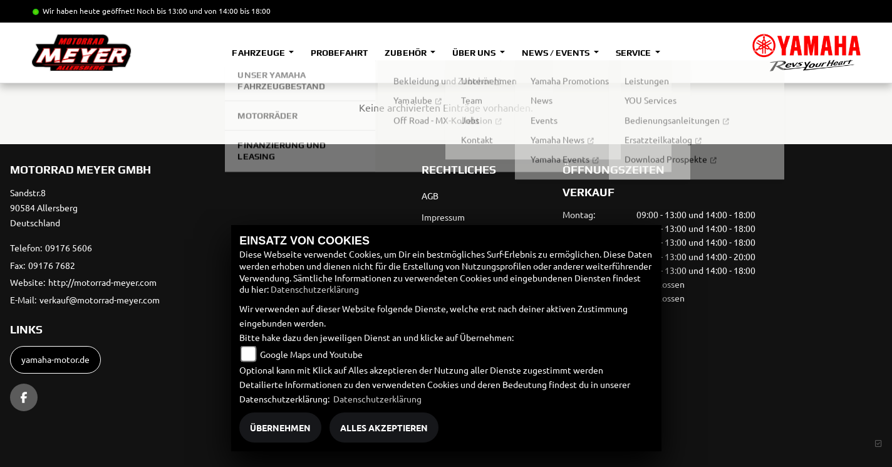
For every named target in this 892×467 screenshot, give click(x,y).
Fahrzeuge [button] (259, 53)
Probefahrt (339, 53)
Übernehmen (280, 427)
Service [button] (634, 53)
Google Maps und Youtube (311, 354)
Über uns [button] (474, 53)
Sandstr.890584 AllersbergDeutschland (44, 207)
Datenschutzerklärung (315, 289)
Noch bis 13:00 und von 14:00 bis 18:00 (204, 11)
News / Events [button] (556, 53)
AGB (430, 195)
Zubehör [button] (406, 53)
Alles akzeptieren (384, 427)
